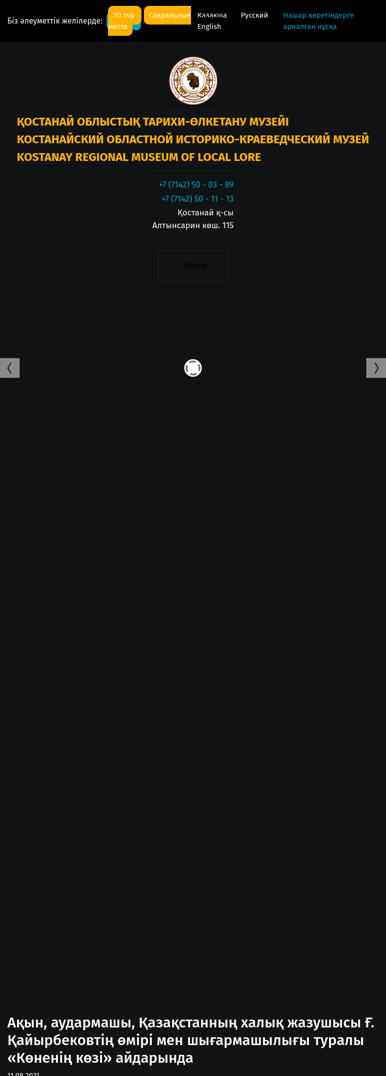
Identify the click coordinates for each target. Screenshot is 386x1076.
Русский (254, 15)
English (209, 26)
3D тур (125, 15)
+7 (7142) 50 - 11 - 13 (198, 199)
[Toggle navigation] (193, 265)
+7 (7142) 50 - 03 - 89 (196, 185)
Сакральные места (149, 21)
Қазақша (213, 15)
